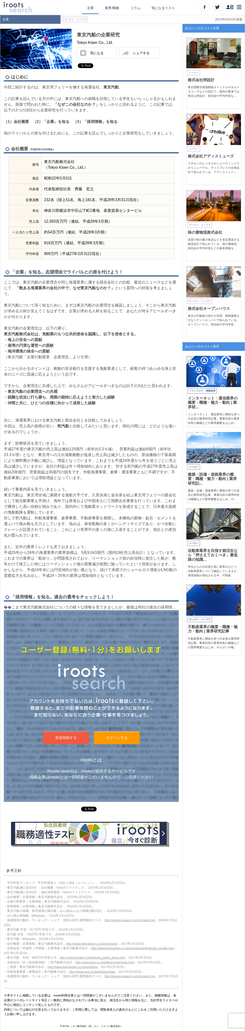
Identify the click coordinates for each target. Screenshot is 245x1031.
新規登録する (66, 738)
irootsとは (91, 759)
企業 (90, 8)
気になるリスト (163, 8)
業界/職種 (112, 8)
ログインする (117, 738)
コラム (135, 8)
